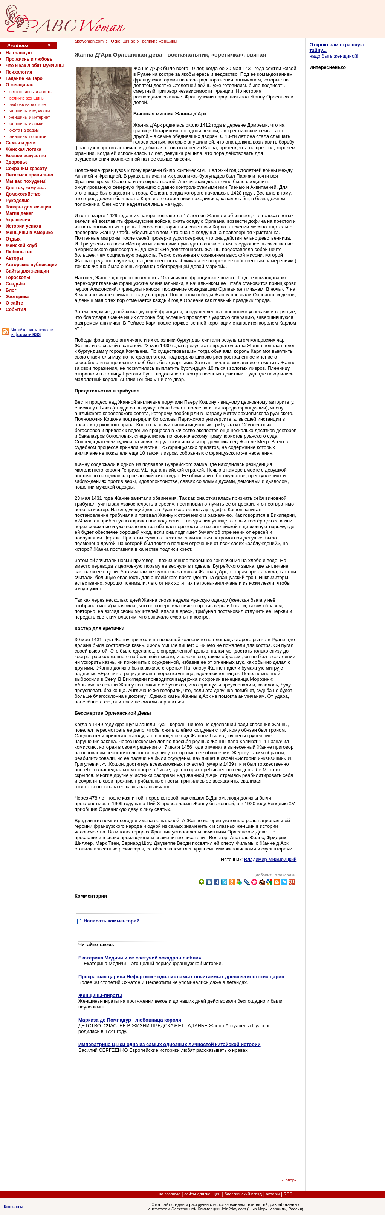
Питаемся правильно (29, 175)
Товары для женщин (28, 207)
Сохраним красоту (26, 168)
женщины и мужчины (29, 111)
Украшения (18, 219)
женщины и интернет (29, 117)
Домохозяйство (23, 194)
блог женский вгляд (243, 1194)
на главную (169, 1194)
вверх (288, 1180)
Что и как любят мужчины (35, 65)
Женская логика (23, 149)
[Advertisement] (141, 1114)
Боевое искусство (26, 155)
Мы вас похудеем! (26, 181)
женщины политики (27, 136)
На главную (19, 52)
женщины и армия (26, 123)
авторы (273, 1194)
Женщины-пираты (100, 995)
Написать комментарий (112, 921)
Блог (11, 290)
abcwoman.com (89, 41)
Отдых (13, 239)
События (16, 309)
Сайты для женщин (27, 271)
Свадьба (15, 284)
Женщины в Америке (29, 232)
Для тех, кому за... (26, 187)
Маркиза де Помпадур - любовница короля (129, 1020)
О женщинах (19, 84)
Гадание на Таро (24, 78)
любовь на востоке (27, 104)
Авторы (14, 258)
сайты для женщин (202, 1194)
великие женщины (26, 98)
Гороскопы (18, 277)
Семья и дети (21, 143)
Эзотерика (17, 296)
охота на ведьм (24, 130)
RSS (288, 1194)
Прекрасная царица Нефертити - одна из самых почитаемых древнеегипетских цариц (181, 976)
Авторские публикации (31, 264)
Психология (19, 72)
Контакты (13, 1206)
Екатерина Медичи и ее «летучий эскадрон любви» (139, 958)
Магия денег (19, 213)
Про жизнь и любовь (29, 59)
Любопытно (19, 251)
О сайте (14, 303)
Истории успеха (23, 226)
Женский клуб (21, 245)
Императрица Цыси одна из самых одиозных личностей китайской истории (169, 1044)
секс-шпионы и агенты (30, 91)
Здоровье (17, 162)
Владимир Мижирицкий (270, 859)
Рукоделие (18, 200)
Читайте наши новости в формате (32, 332)
